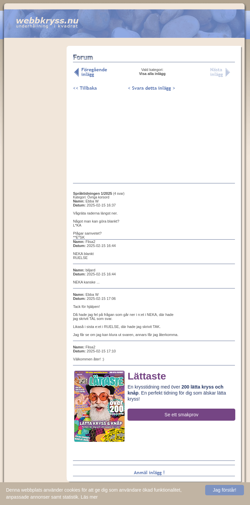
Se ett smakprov (181, 414)
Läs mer (89, 497)
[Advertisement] (35, 150)
